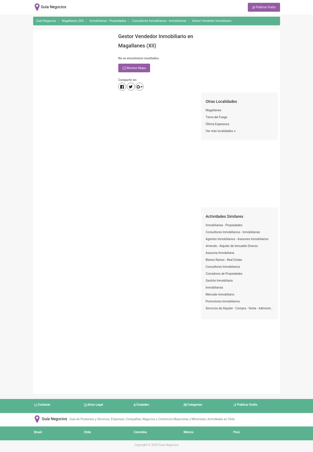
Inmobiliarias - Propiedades (224, 225)
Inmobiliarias (214, 287)
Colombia (140, 432)
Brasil (38, 432)
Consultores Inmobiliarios (223, 267)
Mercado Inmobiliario (220, 294)
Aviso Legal (93, 405)
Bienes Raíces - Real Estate (224, 260)
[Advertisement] (73, 62)
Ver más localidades (221, 131)
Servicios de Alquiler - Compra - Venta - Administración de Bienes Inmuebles (239, 308)
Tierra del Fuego (216, 117)
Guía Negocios (50, 419)
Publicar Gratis (264, 7)
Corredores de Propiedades (224, 273)
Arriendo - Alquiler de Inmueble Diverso (232, 246)
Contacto (42, 405)
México (189, 432)
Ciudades (141, 405)
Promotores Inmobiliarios (223, 301)
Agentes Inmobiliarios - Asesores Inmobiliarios (237, 239)
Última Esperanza (217, 124)
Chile (87, 432)
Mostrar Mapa (134, 68)
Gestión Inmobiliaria (219, 280)
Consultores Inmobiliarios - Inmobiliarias (233, 232)
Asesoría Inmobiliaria (220, 253)
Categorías (193, 405)
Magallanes (213, 110)
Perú (237, 432)
